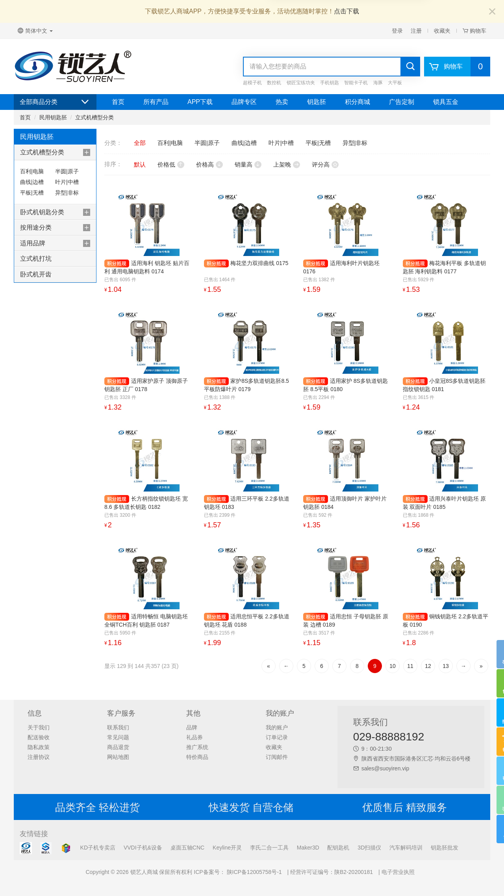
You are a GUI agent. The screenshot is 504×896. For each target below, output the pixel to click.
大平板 (395, 82)
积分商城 (357, 101)
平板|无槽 (32, 192)
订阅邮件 (277, 757)
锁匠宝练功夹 (301, 82)
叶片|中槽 (67, 182)
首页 (118, 101)
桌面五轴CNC (187, 847)
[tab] (55, 152)
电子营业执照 (398, 872)
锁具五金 (445, 101)
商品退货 (118, 747)
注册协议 (39, 757)
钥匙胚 (316, 101)
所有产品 (156, 101)
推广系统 (197, 747)
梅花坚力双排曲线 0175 (259, 263)
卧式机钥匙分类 (42, 212)
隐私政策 (39, 747)
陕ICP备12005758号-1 (253, 872)
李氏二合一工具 (269, 847)
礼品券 (194, 737)
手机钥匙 (329, 82)
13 (446, 666)
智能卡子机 (356, 82)
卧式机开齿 (36, 274)
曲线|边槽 (32, 182)
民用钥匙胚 (53, 117)
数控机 (274, 82)
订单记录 (277, 737)
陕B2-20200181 (353, 872)
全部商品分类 (55, 102)
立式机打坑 (36, 258)
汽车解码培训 (405, 847)
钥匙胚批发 (444, 847)
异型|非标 (67, 192)
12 (428, 666)
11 (410, 666)
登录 (397, 31)
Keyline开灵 (227, 847)
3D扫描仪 (369, 847)
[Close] (492, 12)
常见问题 (118, 737)
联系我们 (118, 727)
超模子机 (252, 82)
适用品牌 (32, 243)
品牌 (191, 727)
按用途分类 (36, 227)
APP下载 (200, 101)
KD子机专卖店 (97, 847)
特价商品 (197, 757)
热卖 (282, 101)
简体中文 (35, 31)
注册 (416, 31)
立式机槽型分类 (94, 117)
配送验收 (39, 737)
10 (392, 666)
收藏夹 (442, 31)
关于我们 (39, 727)
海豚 (378, 82)
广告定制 (401, 101)
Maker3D (308, 847)
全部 (140, 142)
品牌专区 (244, 101)
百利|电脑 (32, 171)
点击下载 (346, 11)
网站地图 (118, 757)
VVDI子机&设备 (143, 847)
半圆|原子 (67, 171)
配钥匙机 (338, 847)
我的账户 (277, 727)
